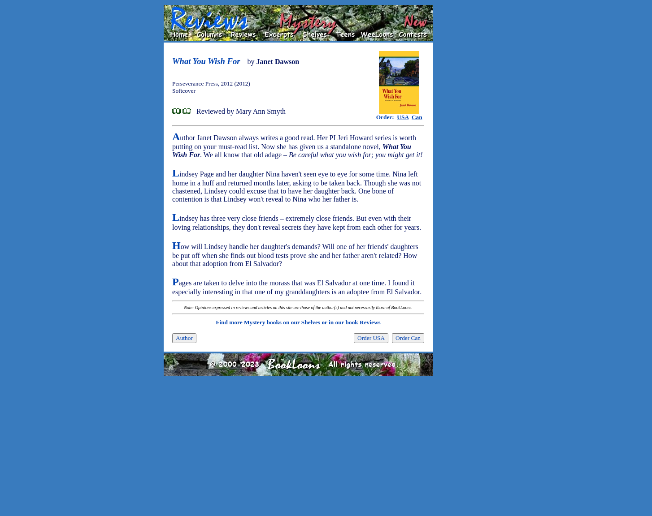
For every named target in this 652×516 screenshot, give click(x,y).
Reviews (370, 322)
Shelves (310, 322)
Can (417, 117)
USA (403, 117)
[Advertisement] (461, 139)
